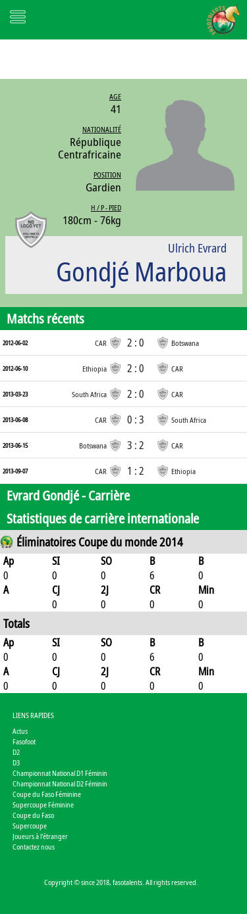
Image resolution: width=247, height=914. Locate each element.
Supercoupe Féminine (43, 804)
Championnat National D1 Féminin (60, 773)
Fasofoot (24, 741)
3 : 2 (135, 445)
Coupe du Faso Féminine (47, 794)
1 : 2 (135, 471)
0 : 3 (135, 419)
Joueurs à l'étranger (40, 836)
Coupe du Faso (33, 815)
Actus (20, 731)
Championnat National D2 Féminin (60, 783)
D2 (16, 752)
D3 (16, 762)
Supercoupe (30, 825)
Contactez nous (34, 847)
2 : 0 (135, 342)
